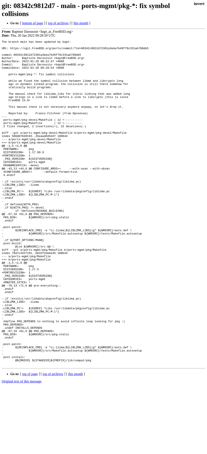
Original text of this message (22, 446)
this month (81, 23)
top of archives (58, 23)
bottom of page (32, 23)
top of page (30, 439)
